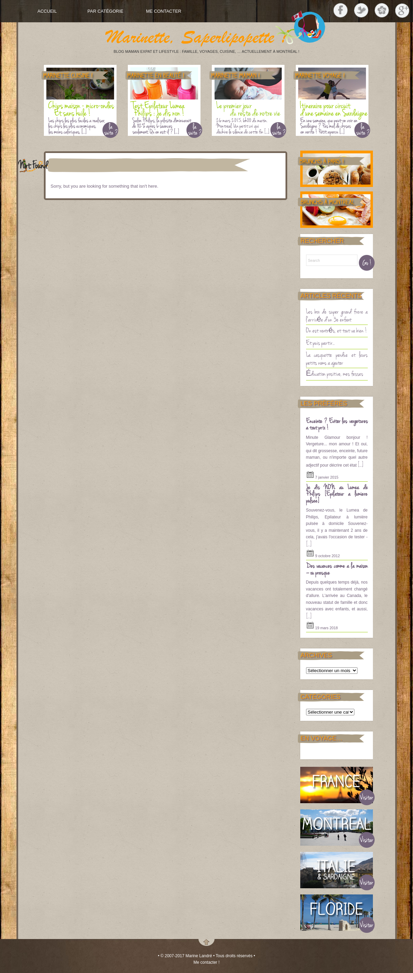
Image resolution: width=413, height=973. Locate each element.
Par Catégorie (105, 11)
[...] (360, 464)
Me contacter (163, 11)
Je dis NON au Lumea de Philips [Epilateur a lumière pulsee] (337, 493)
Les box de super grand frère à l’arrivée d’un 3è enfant (337, 315)
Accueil (47, 11)
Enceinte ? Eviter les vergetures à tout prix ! (337, 424)
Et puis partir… (320, 342)
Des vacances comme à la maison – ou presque (337, 569)
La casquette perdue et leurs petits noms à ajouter (337, 358)
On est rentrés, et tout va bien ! (336, 330)
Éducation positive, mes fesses (335, 373)
